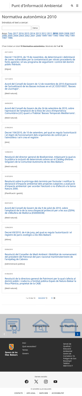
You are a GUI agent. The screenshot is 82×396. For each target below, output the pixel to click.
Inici (24, 343)
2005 (10, 35)
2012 (43, 33)
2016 (21, 33)
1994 (61, 35)
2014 (32, 33)
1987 (4, 37)
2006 (4, 35)
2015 (26, 33)
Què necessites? (29, 346)
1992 (67, 35)
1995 (55, 35)
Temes (25, 350)
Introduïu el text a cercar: (15, 22)
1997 (50, 35)
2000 (38, 35)
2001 (32, 35)
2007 (72, 33)
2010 (55, 33)
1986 (10, 37)
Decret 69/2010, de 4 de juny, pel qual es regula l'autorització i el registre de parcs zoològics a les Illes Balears (38, 233)
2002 (27, 35)
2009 (61, 33)
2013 (38, 33)
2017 (15, 33)
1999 (44, 35)
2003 (21, 35)
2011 (49, 33)
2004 (15, 35)
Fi (52, 298)
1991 (72, 35)
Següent (42, 298)
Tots (10, 33)
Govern (25, 353)
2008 (66, 33)
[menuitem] (77, 5)
